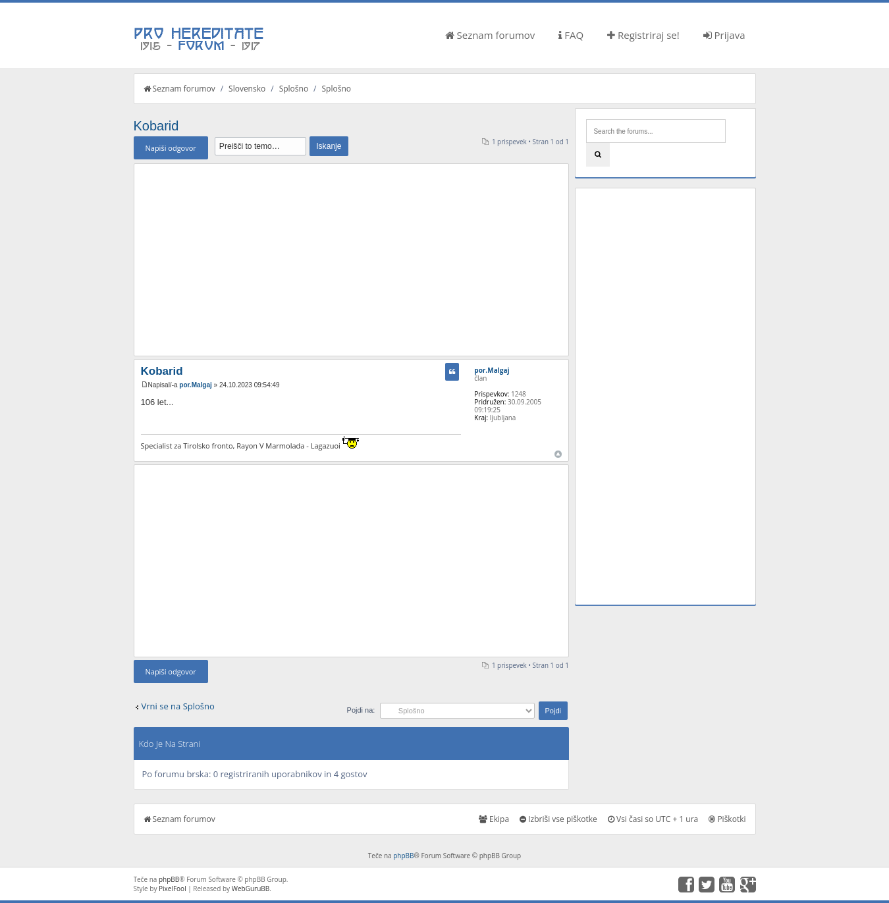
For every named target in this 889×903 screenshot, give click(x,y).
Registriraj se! (643, 34)
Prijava (724, 34)
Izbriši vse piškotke (558, 819)
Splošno (293, 88)
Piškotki (727, 819)
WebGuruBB (251, 888)
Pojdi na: (361, 710)
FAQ (570, 34)
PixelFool (172, 888)
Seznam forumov (490, 34)
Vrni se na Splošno (178, 706)
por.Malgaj (195, 385)
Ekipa (494, 819)
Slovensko (247, 88)
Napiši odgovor (171, 148)
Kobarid (156, 126)
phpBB (403, 855)
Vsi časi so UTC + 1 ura (653, 819)
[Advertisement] (351, 259)
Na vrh (558, 454)
